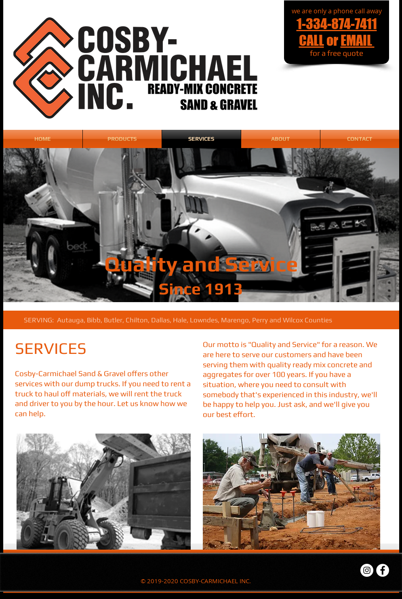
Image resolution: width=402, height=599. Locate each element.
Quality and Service (201, 263)
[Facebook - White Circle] (382, 570)
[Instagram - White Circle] (366, 570)
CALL (311, 40)
